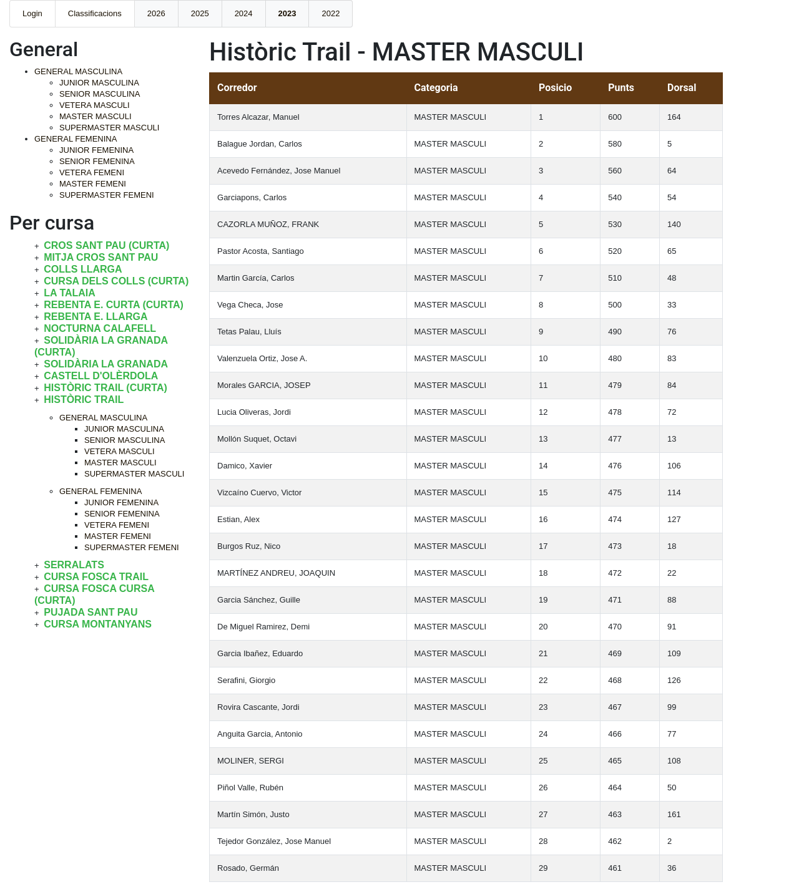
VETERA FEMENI (91, 172)
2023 (287, 13)
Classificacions (95, 13)
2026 (156, 13)
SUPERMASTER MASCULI (109, 127)
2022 (330, 13)
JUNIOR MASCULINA (99, 82)
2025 (200, 13)
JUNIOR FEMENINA (96, 150)
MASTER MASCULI (95, 116)
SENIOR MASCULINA (99, 94)
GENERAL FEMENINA (75, 138)
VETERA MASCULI (94, 105)
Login (32, 13)
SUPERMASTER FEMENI (106, 195)
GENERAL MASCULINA (78, 71)
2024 (244, 13)
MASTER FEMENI (92, 183)
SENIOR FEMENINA (97, 161)
